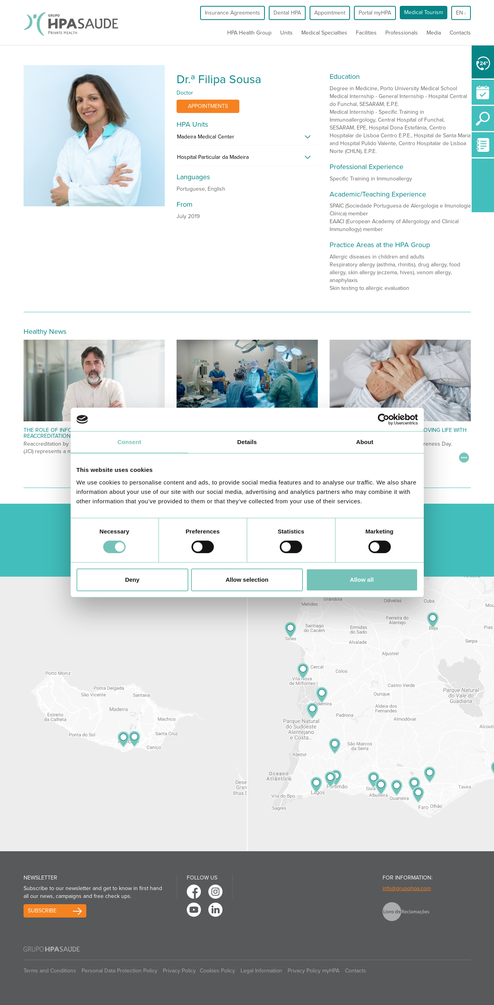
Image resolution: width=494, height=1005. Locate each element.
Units (286, 32)
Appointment (329, 12)
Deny (132, 579)
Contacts (460, 32)
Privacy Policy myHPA (313, 970)
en (461, 12)
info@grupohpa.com (407, 888)
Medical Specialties (324, 32)
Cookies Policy (217, 970)
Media (434, 32)
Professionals (401, 32)
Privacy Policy (179, 970)
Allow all (362, 579)
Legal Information (261, 970)
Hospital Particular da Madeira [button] (213, 157)
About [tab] (365, 442)
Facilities (366, 32)
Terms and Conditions (50, 970)
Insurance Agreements (232, 12)
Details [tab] (247, 442)
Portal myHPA (375, 12)
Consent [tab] (129, 442)
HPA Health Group (249, 32)
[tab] (247, 139)
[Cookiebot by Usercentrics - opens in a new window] (383, 419)
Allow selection (247, 579)
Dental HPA (287, 12)
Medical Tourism (423, 12)
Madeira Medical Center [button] (205, 136)
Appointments (208, 106)
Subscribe (42, 910)
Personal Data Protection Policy (119, 970)
